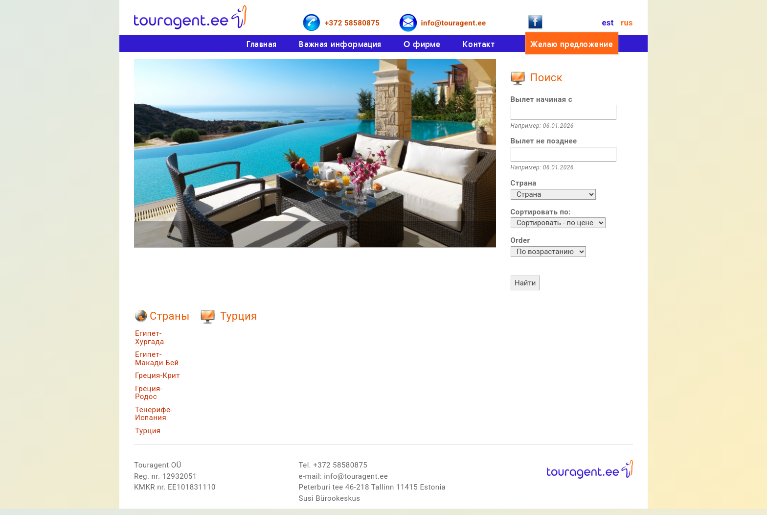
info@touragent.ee (453, 23)
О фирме (422, 43)
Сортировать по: (541, 212)
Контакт (479, 43)
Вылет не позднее (544, 141)
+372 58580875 (352, 23)
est (607, 22)
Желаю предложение (571, 43)
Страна (524, 183)
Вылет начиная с (541, 99)
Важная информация (340, 43)
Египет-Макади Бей (157, 358)
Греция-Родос (148, 392)
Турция (147, 430)
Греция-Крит (157, 375)
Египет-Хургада (149, 337)
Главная (262, 43)
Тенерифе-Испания (154, 413)
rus (627, 22)
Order (520, 240)
